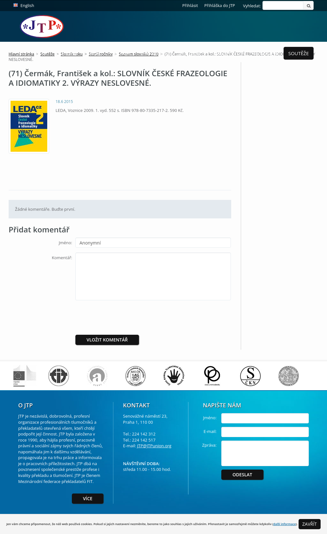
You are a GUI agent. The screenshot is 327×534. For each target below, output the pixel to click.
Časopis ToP (229, 53)
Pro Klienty (155, 53)
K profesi (119, 53)
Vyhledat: (252, 6)
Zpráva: (209, 445)
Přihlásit (190, 5)
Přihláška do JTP (219, 5)
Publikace (191, 53)
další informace (284, 524)
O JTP (41, 53)
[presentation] (128, 317)
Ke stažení (266, 53)
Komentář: (62, 257)
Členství (67, 53)
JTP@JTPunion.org (154, 446)
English (27, 5)
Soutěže (298, 53)
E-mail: (210, 431)
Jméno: (65, 242)
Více (88, 498)
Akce (92, 53)
